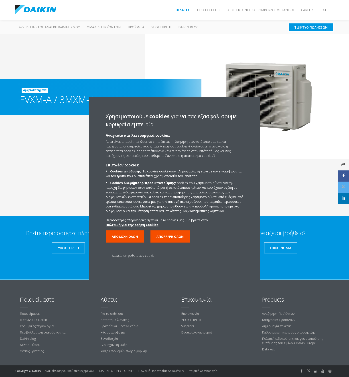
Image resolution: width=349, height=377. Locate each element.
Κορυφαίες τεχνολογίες (37, 326)
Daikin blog (188, 27)
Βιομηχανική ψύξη (114, 345)
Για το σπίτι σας (112, 313)
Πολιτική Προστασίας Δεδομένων (161, 371)
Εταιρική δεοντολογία (202, 371)
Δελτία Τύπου (30, 345)
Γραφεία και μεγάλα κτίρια (119, 326)
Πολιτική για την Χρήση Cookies (132, 225)
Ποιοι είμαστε (30, 313)
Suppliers (187, 326)
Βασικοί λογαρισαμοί (196, 332)
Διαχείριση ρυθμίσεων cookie (133, 255)
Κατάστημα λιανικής (115, 320)
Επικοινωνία (190, 313)
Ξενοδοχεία (109, 338)
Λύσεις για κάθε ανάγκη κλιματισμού (49, 27)
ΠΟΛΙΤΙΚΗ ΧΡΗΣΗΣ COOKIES (116, 371)
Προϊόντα (136, 27)
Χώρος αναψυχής (113, 332)
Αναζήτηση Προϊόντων (278, 313)
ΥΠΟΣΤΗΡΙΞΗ (161, 27)
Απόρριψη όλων (170, 236)
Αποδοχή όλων (125, 236)
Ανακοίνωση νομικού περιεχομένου (69, 371)
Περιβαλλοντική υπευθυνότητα (42, 332)
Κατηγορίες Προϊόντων (278, 320)
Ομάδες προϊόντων (104, 27)
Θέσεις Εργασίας (32, 351)
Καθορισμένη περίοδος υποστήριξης (288, 332)
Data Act (268, 349)
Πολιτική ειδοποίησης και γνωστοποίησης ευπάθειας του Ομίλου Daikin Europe (292, 340)
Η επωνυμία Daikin (33, 320)
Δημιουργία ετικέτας (276, 326)
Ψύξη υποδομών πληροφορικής (124, 351)
